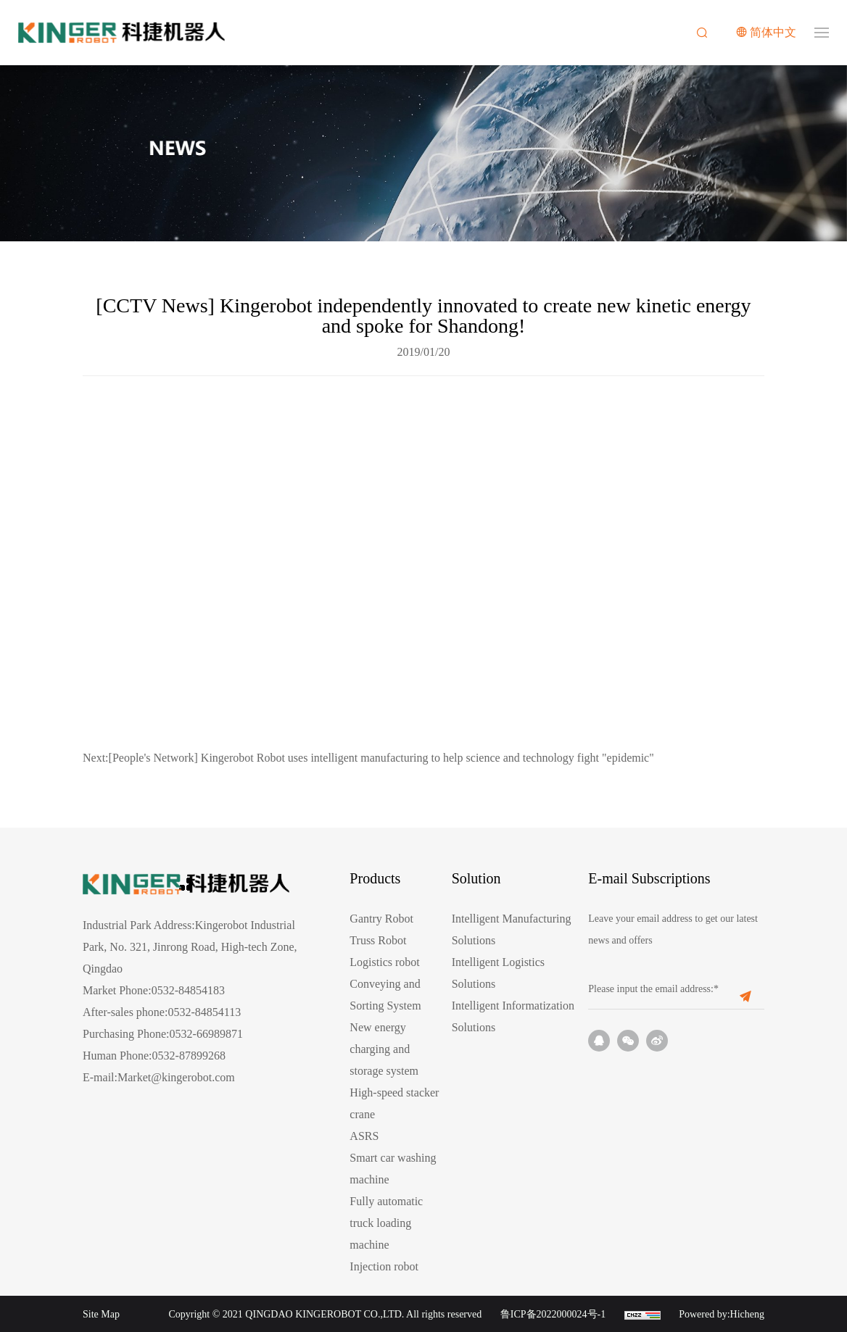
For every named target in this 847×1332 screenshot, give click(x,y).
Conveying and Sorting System (385, 995)
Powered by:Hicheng (721, 1314)
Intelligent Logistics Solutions (498, 973)
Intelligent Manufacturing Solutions (511, 929)
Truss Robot (378, 940)
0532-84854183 (188, 990)
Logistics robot (384, 962)
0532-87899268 (189, 1055)
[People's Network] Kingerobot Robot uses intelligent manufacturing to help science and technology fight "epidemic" (368, 758)
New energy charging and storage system (384, 1049)
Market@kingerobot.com (176, 1077)
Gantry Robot (381, 918)
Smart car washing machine (393, 1169)
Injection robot (384, 1266)
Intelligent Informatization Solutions (513, 1016)
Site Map (101, 1314)
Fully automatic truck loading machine (386, 1223)
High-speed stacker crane (394, 1103)
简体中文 (773, 32)
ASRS (364, 1136)
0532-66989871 (206, 1034)
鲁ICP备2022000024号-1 (553, 1314)
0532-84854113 (204, 1012)
